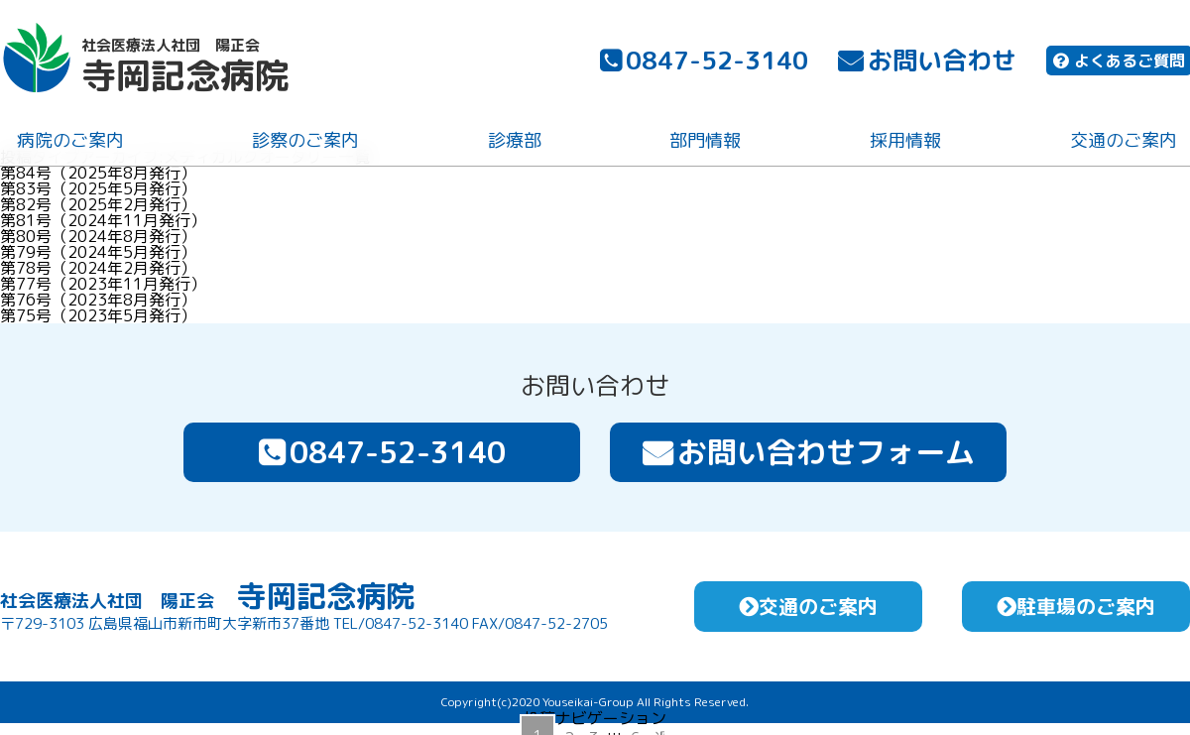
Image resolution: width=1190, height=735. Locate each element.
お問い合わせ (925, 62)
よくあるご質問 (1117, 62)
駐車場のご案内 (1076, 606)
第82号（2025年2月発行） (98, 204)
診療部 (512, 142)
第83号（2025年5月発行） (98, 188)
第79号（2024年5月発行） (98, 252)
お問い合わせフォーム (809, 452)
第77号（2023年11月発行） (103, 284)
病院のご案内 (68, 142)
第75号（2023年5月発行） (98, 315)
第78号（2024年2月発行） (98, 268)
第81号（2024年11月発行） (103, 220)
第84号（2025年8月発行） (98, 173)
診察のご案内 (304, 142)
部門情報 (704, 142)
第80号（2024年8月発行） (98, 236)
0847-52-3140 (702, 62)
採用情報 (903, 142)
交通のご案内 (1121, 142)
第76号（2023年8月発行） (98, 299)
